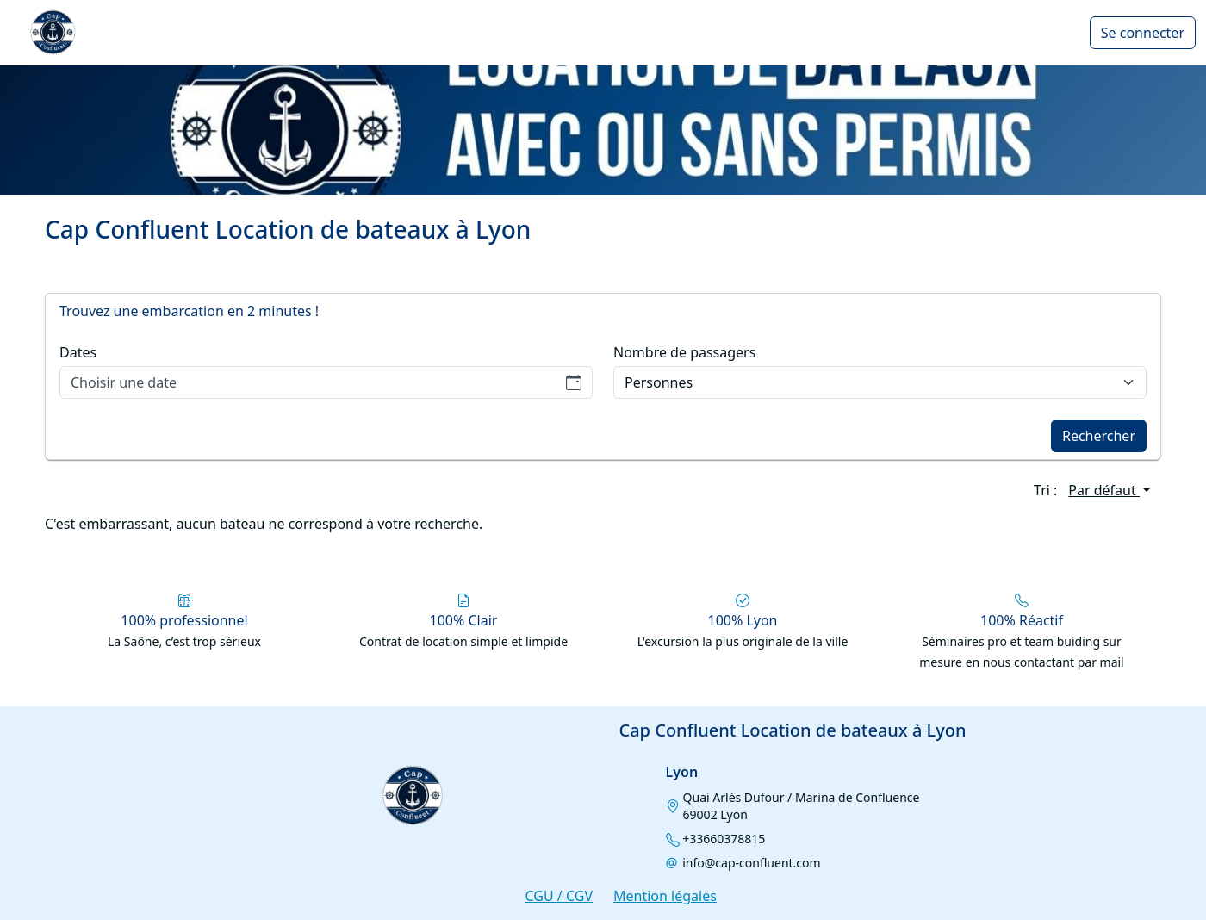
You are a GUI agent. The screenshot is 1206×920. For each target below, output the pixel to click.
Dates (77, 352)
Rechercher (1098, 435)
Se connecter (1142, 32)
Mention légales (665, 895)
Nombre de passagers (684, 352)
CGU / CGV (559, 895)
